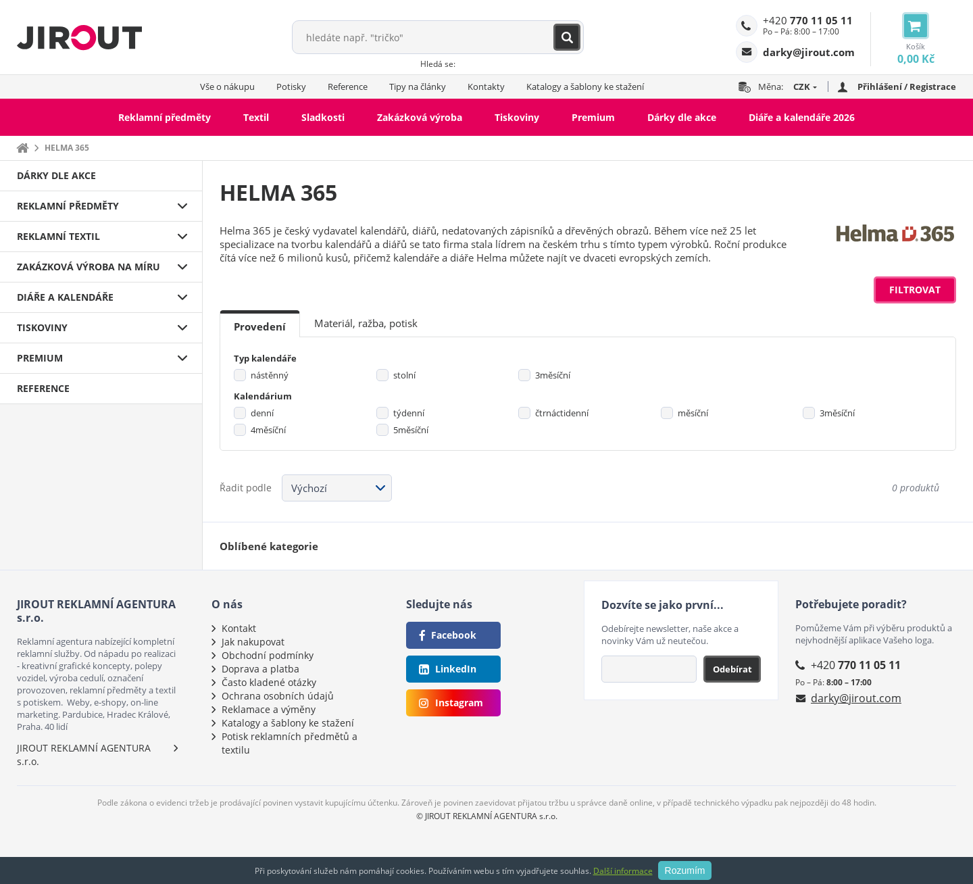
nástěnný (270, 375)
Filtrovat (915, 289)
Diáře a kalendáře (65, 297)
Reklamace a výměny (269, 709)
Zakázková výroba (419, 117)
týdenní (408, 413)
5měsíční (410, 430)
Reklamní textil (58, 236)
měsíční (693, 413)
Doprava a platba (260, 668)
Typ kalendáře (265, 358)
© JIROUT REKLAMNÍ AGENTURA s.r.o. (486, 816)
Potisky (291, 86)
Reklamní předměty (164, 117)
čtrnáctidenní (562, 413)
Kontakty (486, 86)
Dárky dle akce (681, 117)
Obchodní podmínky (268, 655)
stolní (404, 375)
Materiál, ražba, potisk (366, 323)
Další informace (623, 871)
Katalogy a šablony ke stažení (585, 86)
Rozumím (685, 870)
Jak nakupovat (253, 641)
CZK (801, 86)
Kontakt (239, 628)
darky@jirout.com (856, 698)
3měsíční (552, 375)
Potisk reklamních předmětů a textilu (289, 743)
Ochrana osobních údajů (278, 695)
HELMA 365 (67, 147)
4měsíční (268, 430)
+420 (808, 20)
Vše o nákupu (227, 86)
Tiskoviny (517, 117)
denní (262, 413)
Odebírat (732, 669)
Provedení (260, 326)
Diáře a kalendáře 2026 (802, 117)
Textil (256, 117)
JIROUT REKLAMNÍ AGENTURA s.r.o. (84, 754)
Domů (22, 147)
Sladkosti (323, 117)
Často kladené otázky (269, 682)
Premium (593, 117)
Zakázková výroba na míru (88, 266)
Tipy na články (417, 86)
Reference (348, 86)
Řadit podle (246, 487)
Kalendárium (263, 396)
